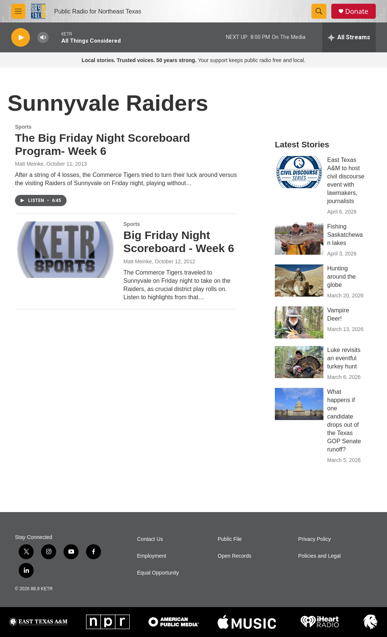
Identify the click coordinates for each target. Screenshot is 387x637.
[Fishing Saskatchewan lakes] (299, 239)
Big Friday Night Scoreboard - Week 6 (178, 241)
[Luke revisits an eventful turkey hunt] (299, 362)
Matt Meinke (29, 164)
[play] (21, 37)
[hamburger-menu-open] (18, 11)
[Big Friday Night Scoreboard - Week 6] (65, 249)
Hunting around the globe (341, 276)
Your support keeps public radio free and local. (193, 60)
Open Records (234, 556)
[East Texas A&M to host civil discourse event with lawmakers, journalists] (299, 172)
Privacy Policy (314, 539)
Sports (23, 127)
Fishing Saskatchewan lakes (345, 234)
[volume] (43, 37)
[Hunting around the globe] (299, 280)
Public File (230, 539)
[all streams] (349, 37)
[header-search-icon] (318, 11)
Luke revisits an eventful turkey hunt (343, 358)
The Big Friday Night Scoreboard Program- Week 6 (102, 144)
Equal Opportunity (158, 573)
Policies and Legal (319, 556)
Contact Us (150, 539)
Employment (151, 556)
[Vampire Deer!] (299, 322)
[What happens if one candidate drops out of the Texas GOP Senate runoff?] (299, 404)
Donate (356, 11)
